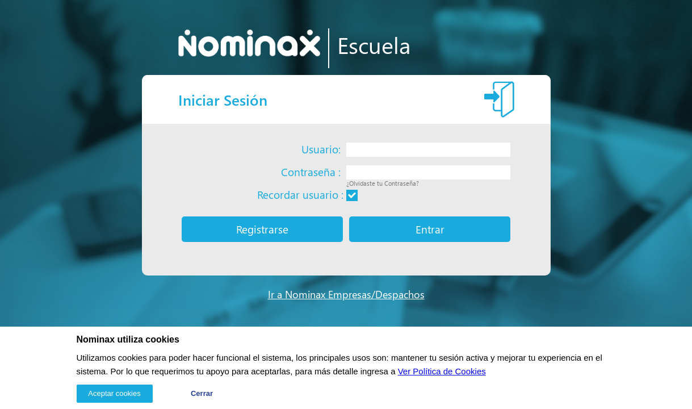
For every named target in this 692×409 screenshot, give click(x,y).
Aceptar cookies (114, 393)
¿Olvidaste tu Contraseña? (382, 183)
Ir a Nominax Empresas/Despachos (346, 294)
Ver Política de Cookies (442, 371)
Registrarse (262, 229)
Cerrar (202, 393)
